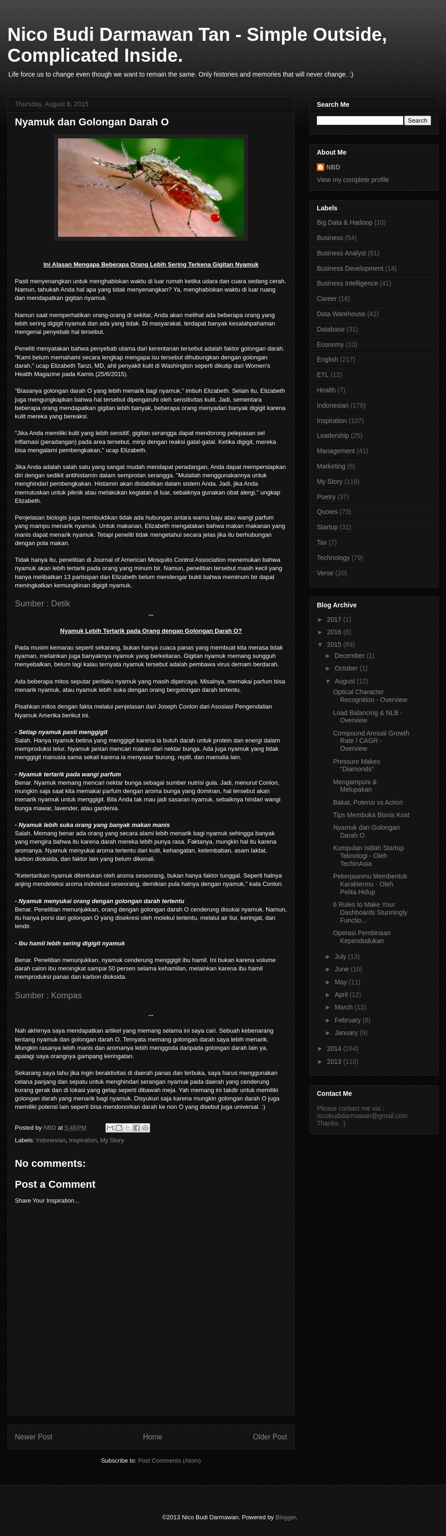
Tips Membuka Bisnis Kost (371, 815)
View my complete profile (353, 179)
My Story (112, 1140)
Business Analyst (341, 253)
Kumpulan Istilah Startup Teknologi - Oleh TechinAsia (368, 855)
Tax (322, 542)
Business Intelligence (347, 283)
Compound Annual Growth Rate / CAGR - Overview (371, 741)
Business (330, 237)
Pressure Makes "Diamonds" (356, 765)
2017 (335, 619)
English (327, 359)
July (341, 956)
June (342, 969)
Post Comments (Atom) (169, 1460)
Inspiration (83, 1140)
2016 (335, 632)
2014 (335, 1048)
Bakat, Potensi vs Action (368, 802)
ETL (323, 374)
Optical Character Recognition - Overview (370, 695)
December (350, 655)
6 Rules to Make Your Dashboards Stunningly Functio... (370, 912)
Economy (330, 344)
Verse (325, 573)
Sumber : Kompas (48, 995)
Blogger (285, 1517)
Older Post (270, 1437)
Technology (333, 557)
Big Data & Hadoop (345, 222)
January (347, 1032)
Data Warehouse (341, 314)
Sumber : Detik (42, 603)
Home (153, 1437)
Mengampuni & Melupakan (355, 786)
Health (326, 390)
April (341, 994)
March (344, 1007)
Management (336, 451)
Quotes (327, 511)
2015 (335, 644)
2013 (335, 1061)
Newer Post (33, 1437)
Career (327, 298)
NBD (333, 167)
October (347, 668)
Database (331, 329)
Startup (327, 527)
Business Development (350, 268)
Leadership (333, 435)
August (345, 681)
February (348, 1020)
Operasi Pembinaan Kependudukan (362, 936)
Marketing (331, 466)
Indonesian (51, 1140)
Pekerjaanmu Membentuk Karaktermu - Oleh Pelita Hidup (370, 884)
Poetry (326, 497)
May (341, 982)
